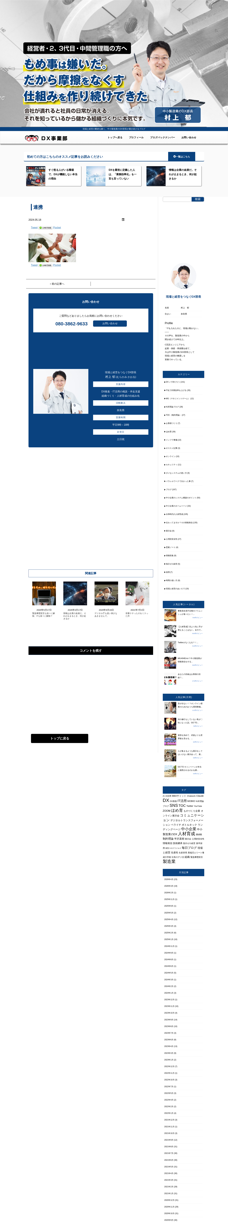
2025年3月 (168, 926)
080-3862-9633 (71, 323)
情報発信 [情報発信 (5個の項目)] (167, 843)
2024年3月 (168, 980)
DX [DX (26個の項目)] (166, 800)
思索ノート (170, 547)
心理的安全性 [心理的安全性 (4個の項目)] (198, 839)
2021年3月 (168, 1180)
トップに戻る (59, 738)
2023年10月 (169, 1013)
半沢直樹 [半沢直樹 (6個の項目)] (179, 838)
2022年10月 (169, 1080)
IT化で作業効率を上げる (176, 390)
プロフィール (136, 137)
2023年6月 (168, 1040)
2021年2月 (168, 1187)
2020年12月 (169, 1200)
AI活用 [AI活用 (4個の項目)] (168, 796)
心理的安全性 (171, 539)
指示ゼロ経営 (171, 564)
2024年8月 (168, 959)
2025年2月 (168, 933)
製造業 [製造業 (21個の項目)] (169, 861)
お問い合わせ (188, 137)
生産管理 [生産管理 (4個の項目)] (183, 852)
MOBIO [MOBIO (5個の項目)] (191, 801)
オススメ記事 (171, 448)
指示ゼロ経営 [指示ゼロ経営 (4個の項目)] (189, 843)
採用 (168, 572)
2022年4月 (168, 1100)
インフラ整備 (171, 440)
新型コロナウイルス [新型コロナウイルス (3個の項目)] (173, 848)
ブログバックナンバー (162, 137)
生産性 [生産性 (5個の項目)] (174, 852)
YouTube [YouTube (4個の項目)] (198, 806)
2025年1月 (168, 939)
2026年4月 (168, 879)
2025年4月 (168, 919)
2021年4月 (168, 1173)
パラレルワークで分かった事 (178, 481)
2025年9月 (168, 906)
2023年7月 (168, 1033)
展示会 (169, 531)
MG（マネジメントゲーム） (178, 398)
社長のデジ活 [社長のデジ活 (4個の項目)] (178, 857)
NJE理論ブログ (172, 407)
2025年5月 (168, 913)
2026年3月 (168, 886)
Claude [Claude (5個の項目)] (200, 796)
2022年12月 (169, 1066)
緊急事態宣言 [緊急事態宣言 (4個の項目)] (196, 857)
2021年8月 (168, 1146)
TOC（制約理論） (173, 415)
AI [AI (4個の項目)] (164, 796)
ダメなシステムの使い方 (176, 473)
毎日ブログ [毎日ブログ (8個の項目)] (189, 847)
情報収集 (170, 555)
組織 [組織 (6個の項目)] (187, 856)
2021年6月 (168, 1160)
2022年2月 (168, 1106)
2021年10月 (169, 1133)
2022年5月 (168, 1093)
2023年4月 (168, 1046)
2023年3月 (168, 1053)
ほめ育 (169, 432)
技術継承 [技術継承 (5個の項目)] (177, 843)
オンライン (170, 456)
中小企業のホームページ (176, 506)
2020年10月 (169, 1213)
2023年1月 (168, 1060)
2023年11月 (169, 1006)
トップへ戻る (115, 137)
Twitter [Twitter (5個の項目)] (189, 806)
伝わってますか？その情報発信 (179, 522)
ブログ (169, 489)
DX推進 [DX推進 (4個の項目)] (173, 801)
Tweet (34, 227)
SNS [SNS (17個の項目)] (174, 805)
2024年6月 (168, 966)
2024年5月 (168, 973)
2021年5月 (168, 1167)
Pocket (57, 227)
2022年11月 (169, 1073)
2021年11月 (169, 1127)
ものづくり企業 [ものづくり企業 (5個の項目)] (192, 811)
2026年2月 (168, 893)
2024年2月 (168, 986)
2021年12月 (169, 1120)
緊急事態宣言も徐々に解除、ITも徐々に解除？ (43, 614)
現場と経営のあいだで (175, 589)
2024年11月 (169, 946)
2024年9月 (168, 953)
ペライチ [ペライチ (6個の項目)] (176, 824)
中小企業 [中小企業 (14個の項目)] (188, 829)
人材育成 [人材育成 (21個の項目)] (186, 833)
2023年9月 (168, 1020)
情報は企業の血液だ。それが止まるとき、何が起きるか (183, 174)
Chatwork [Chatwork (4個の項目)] (191, 796)
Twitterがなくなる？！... (188, 642)
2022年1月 (168, 1113)
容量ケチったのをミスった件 (137, 614)
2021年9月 (168, 1140)
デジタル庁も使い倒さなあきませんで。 (106, 614)
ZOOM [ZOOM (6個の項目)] (167, 810)
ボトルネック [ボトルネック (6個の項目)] (189, 824)
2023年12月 (169, 999)
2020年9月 (168, 1220)
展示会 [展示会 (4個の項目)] (188, 839)
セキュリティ (171, 465)
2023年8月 (168, 1026)
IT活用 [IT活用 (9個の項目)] (182, 801)
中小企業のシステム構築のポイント (181, 498)
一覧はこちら (181, 156)
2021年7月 (168, 1153)
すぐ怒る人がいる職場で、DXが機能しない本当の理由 (62, 174)
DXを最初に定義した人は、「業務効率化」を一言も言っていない (122, 174)
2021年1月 (168, 1193)
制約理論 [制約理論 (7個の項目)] (168, 838)
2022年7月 (168, 1086)
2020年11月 (169, 1207)
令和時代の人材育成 (174, 514)
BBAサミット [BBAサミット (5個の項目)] (179, 796)
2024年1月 (168, 993)
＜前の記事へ (56, 283)
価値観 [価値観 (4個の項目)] (199, 834)
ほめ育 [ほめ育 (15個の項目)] (177, 810)
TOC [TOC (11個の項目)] (182, 806)
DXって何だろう (173, 382)
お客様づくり (171, 423)
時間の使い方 (171, 580)
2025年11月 (169, 899)
